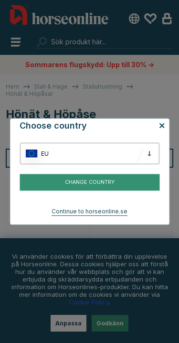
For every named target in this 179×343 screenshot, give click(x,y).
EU (45, 153)
